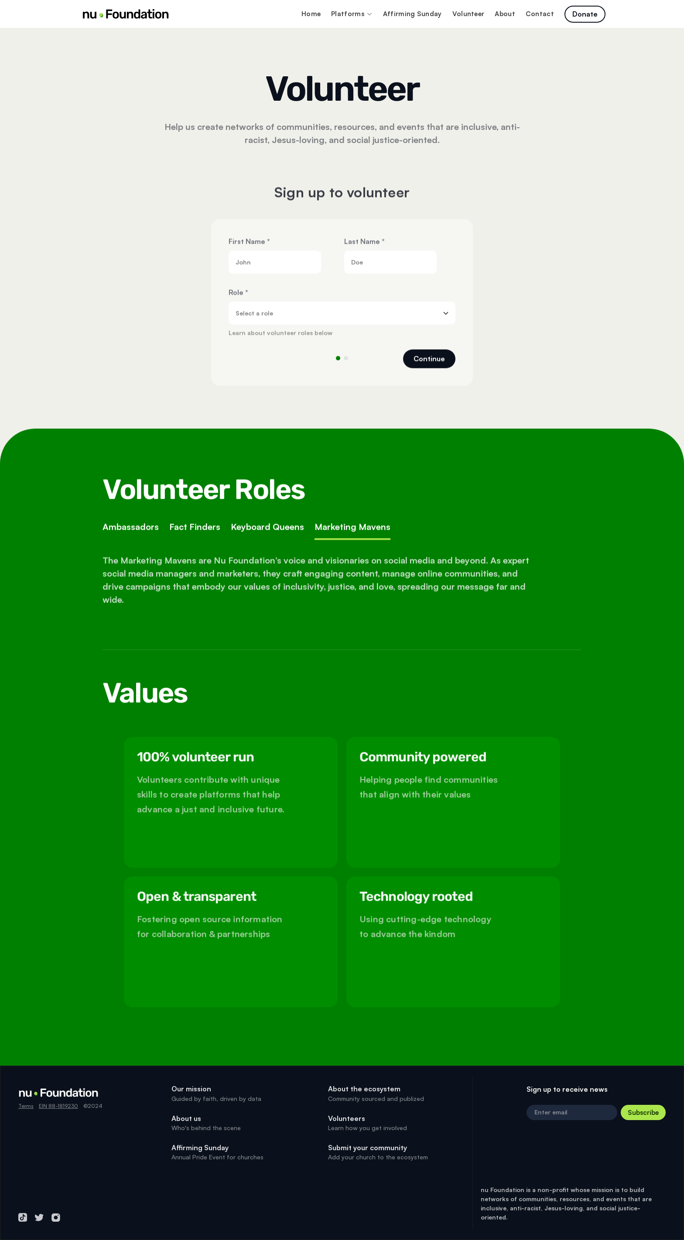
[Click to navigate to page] (584, 14)
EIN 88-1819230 (58, 1106)
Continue (429, 363)
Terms (26, 1106)
